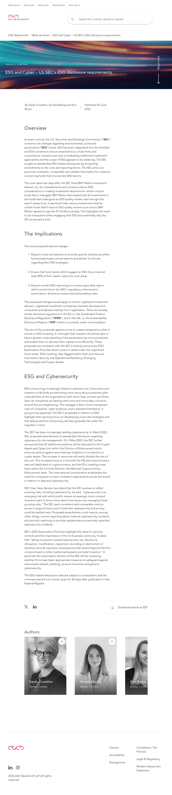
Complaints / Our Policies (147, 750)
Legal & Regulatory (148, 759)
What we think (59, 5)
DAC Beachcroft (18, 35)
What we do (43, 5)
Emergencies (117, 762)
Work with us (74, 5)
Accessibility (116, 755)
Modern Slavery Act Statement (149, 769)
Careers (114, 748)
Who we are (29, 5)
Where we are (14, 5)
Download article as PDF (133, 607)
